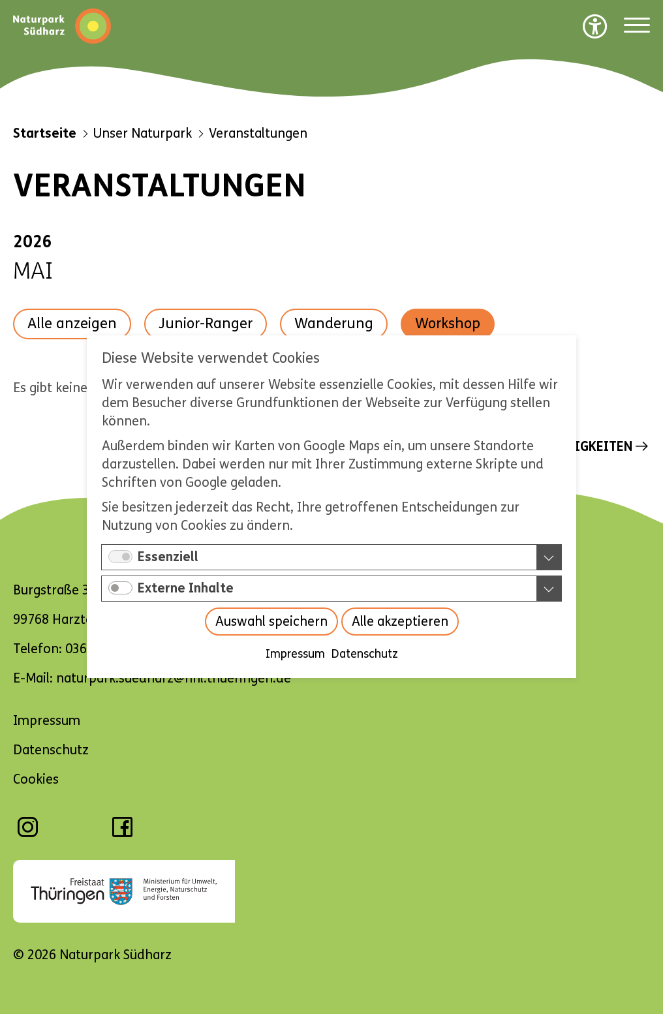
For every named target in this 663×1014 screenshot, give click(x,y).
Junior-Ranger (206, 323)
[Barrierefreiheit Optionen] (595, 26)
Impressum (295, 654)
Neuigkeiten (591, 446)
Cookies (36, 779)
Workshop (447, 323)
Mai (33, 271)
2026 (32, 242)
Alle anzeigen (72, 323)
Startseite (44, 133)
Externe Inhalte (186, 588)
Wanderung (333, 323)
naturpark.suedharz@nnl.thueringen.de (173, 678)
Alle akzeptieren (400, 622)
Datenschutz (365, 654)
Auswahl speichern (271, 622)
